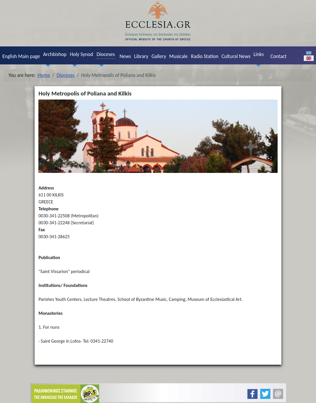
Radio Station (204, 56)
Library (141, 56)
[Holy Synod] (73, 65)
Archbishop (55, 54)
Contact (278, 56)
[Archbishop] (46, 65)
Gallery (158, 56)
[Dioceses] (100, 65)
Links (258, 54)
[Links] (257, 65)
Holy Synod (81, 54)
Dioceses (106, 54)
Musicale (178, 56)
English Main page (21, 56)
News (125, 56)
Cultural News (236, 56)
